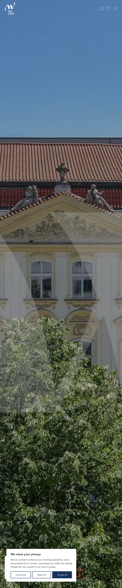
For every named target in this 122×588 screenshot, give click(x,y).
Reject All (41, 574)
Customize (21, 574)
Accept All (62, 574)
